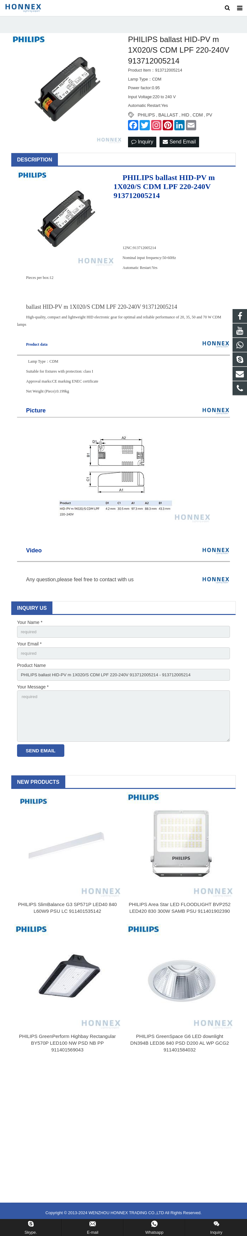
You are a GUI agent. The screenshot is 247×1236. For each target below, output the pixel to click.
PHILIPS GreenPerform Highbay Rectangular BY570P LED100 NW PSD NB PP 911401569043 (67, 1053)
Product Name (31, 672)
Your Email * (29, 650)
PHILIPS (146, 120)
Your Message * (33, 694)
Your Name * (29, 627)
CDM (198, 120)
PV (209, 120)
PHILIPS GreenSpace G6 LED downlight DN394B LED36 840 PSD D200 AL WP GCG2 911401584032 (179, 1053)
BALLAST (168, 120)
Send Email (179, 147)
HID (185, 120)
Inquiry (142, 147)
